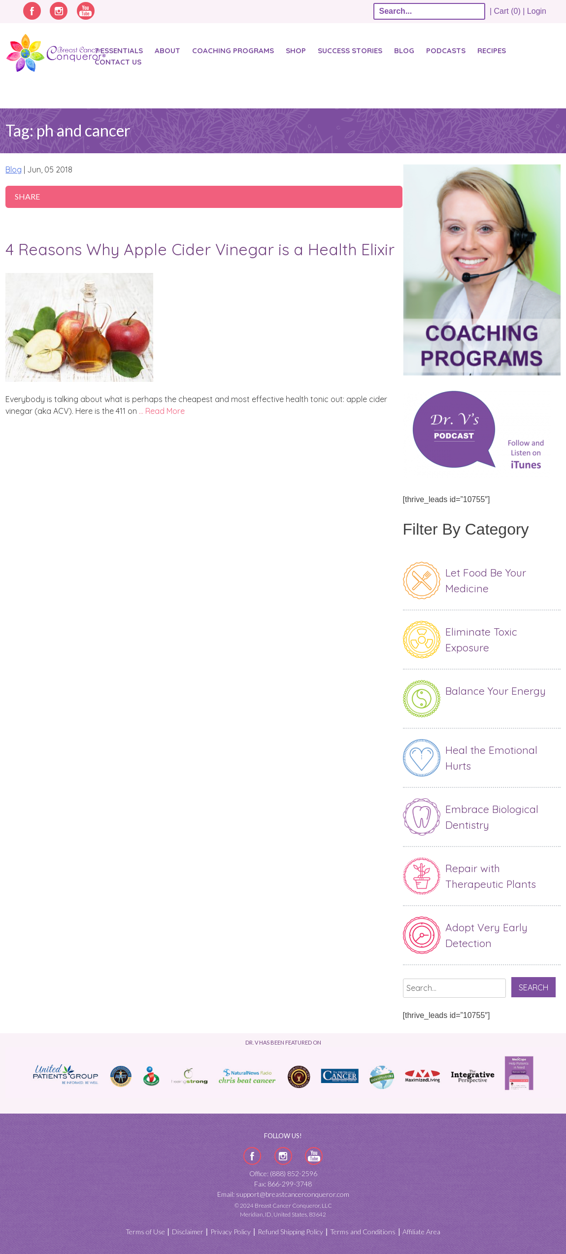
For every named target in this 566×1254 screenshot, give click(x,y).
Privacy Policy (230, 1231)
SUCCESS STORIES (350, 50)
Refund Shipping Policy (290, 1231)
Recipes (491, 50)
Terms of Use (145, 1231)
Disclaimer (187, 1231)
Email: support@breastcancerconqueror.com (283, 1194)
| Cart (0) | (507, 11)
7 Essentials (119, 50)
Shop (296, 50)
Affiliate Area (421, 1231)
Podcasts (446, 50)
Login (536, 11)
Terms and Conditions (363, 1231)
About (167, 50)
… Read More (162, 411)
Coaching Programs (233, 50)
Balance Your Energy (495, 690)
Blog (404, 50)
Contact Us (118, 62)
